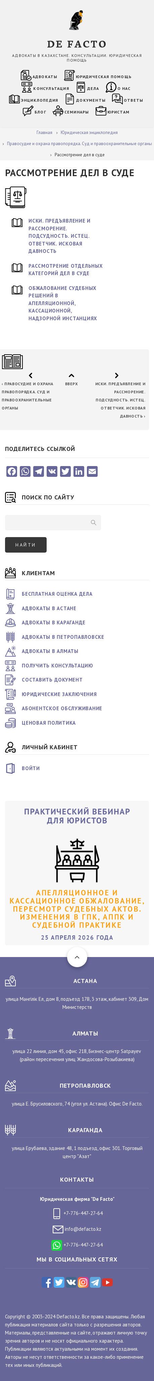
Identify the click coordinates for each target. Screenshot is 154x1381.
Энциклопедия (39, 100)
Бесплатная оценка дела (57, 594)
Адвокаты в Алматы (50, 651)
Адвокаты (45, 76)
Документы (91, 100)
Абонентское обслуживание (62, 708)
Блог (40, 111)
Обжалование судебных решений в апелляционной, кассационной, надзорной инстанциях (63, 303)
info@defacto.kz (77, 1229)
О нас (124, 88)
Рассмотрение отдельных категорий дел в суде (66, 270)
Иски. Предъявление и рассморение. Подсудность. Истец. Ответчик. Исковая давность (60, 236)
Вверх (71, 383)
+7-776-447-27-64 (77, 1213)
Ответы (133, 100)
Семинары (76, 111)
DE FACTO (77, 43)
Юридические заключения (59, 694)
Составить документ (52, 680)
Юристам (118, 111)
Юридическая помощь (104, 76)
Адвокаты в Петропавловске (63, 637)
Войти (31, 768)
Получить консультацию (57, 665)
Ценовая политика (49, 723)
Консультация (51, 88)
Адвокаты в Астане (49, 608)
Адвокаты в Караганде (54, 622)
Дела (93, 88)
